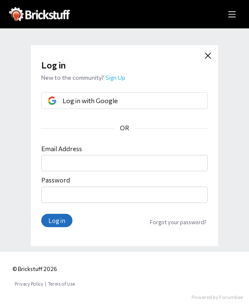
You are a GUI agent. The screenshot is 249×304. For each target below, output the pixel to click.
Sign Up (115, 77)
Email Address (61, 148)
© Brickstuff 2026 (34, 269)
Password (55, 180)
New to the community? (73, 77)
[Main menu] (231, 14)
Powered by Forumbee (217, 297)
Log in (56, 220)
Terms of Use (61, 283)
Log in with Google (90, 100)
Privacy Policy (29, 283)
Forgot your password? (178, 222)
